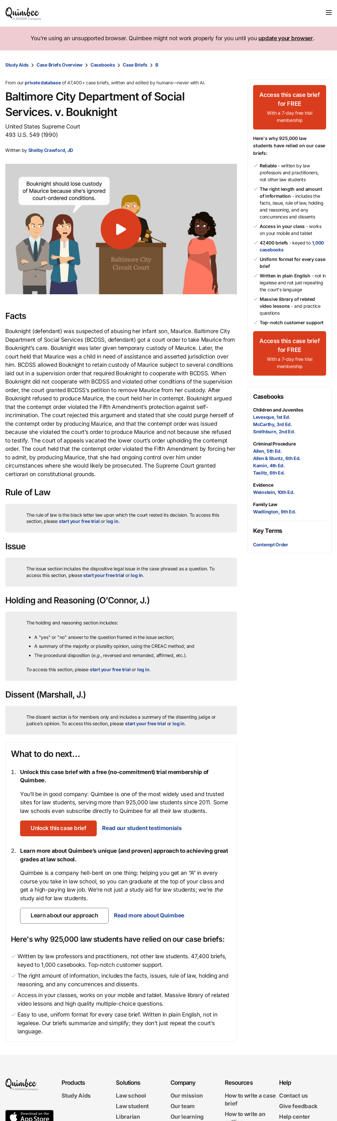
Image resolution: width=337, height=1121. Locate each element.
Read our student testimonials (142, 828)
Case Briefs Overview (60, 65)
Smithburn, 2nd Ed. (274, 431)
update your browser (285, 38)
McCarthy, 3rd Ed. (272, 424)
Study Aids (17, 65)
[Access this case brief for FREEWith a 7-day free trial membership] (289, 107)
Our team (182, 1106)
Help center (294, 1116)
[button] (121, 229)
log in (112, 521)
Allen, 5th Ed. (267, 451)
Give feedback (298, 1106)
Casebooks (103, 65)
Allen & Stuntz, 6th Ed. (277, 458)
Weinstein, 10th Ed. (274, 492)
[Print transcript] (325, 65)
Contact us (293, 1095)
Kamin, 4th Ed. (269, 465)
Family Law (265, 504)
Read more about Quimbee (149, 915)
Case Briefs (135, 65)
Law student (132, 1106)
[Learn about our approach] (64, 916)
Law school (131, 1095)
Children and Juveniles (278, 410)
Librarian (128, 1116)
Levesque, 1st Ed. (272, 417)
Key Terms (267, 530)
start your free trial (79, 521)
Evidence (263, 485)
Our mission (186, 1095)
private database (43, 82)
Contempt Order (270, 544)
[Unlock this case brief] (58, 828)
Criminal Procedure (274, 443)
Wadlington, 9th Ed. (274, 511)
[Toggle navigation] (329, 12)
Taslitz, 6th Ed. (269, 472)
